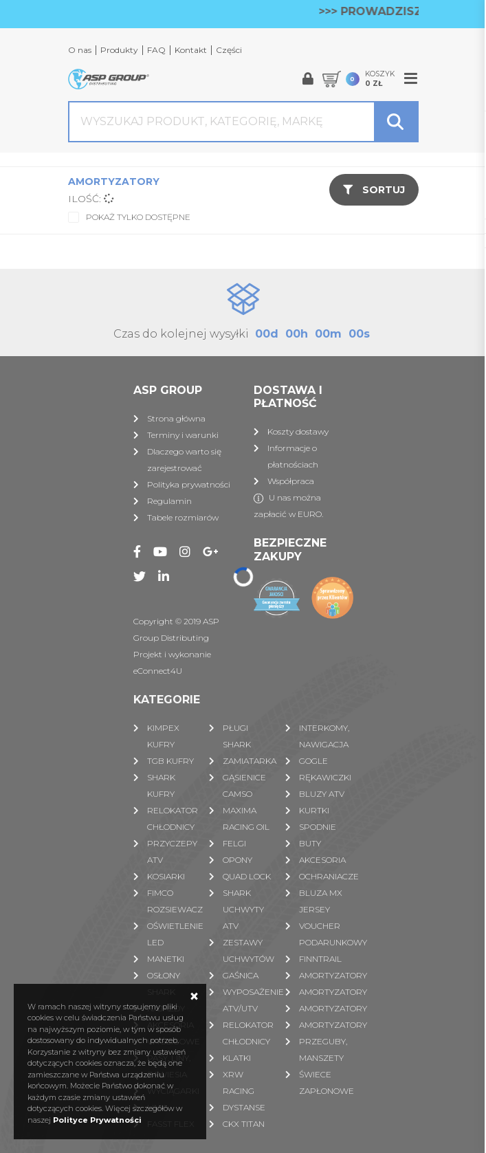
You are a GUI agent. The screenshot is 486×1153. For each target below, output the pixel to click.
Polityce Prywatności (97, 1120)
